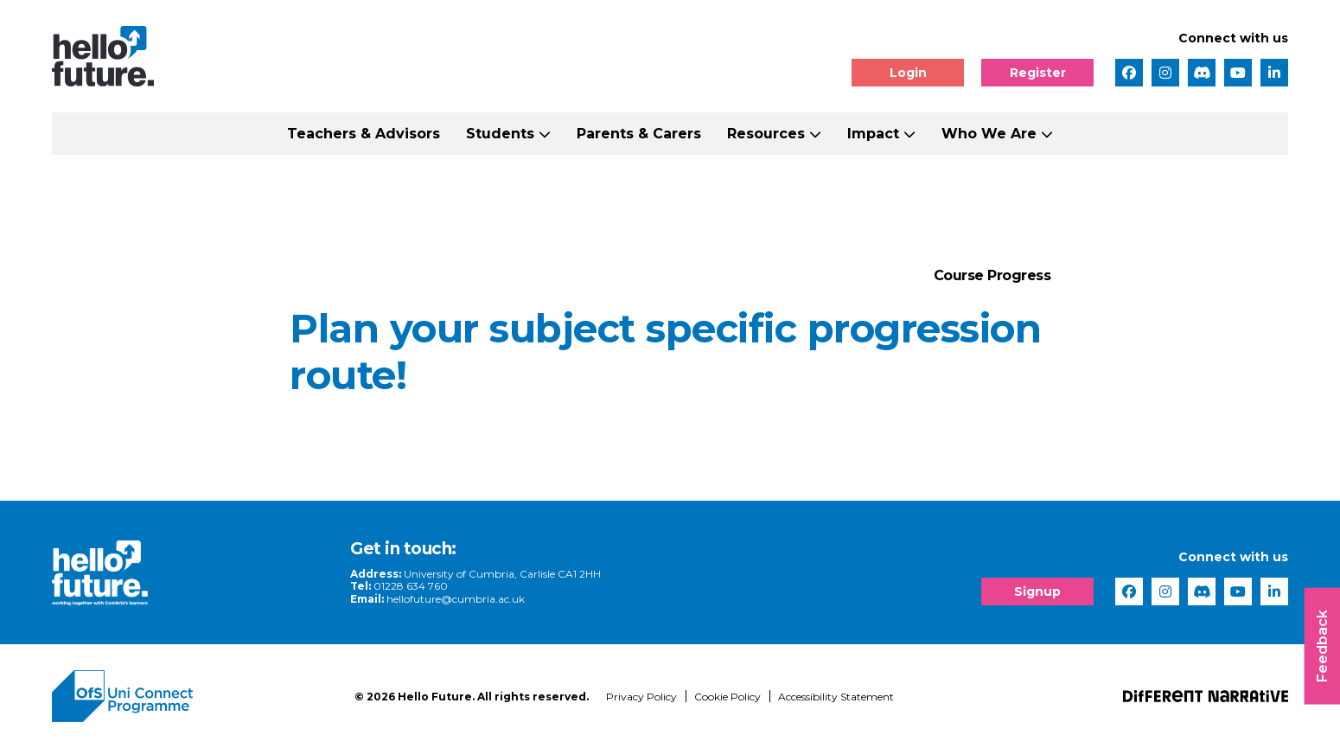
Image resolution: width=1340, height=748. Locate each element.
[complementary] (1153, 618)
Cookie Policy (727, 696)
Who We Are (989, 133)
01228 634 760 (410, 585)
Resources (766, 133)
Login (908, 72)
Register (1038, 72)
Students (500, 133)
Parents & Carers (639, 133)
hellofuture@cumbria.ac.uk (455, 598)
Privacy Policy (641, 696)
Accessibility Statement (836, 696)
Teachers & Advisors (363, 133)
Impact (873, 133)
